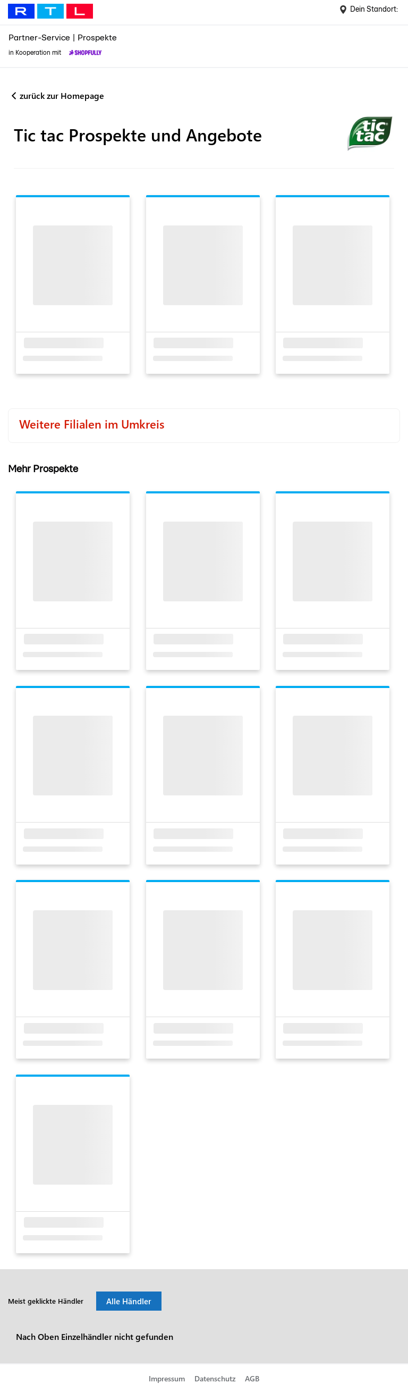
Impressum (167, 1378)
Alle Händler (128, 1301)
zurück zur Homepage (62, 95)
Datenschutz (215, 1378)
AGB (252, 1378)
